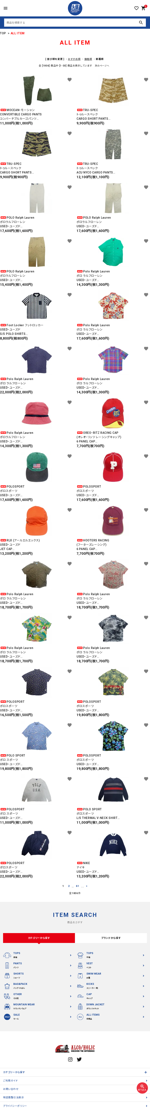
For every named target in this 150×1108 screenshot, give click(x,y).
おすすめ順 (74, 59)
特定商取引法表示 (13, 1097)
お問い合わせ (10, 1089)
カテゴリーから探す (14, 1072)
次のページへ (102, 65)
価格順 (88, 59)
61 (77, 886)
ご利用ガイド (10, 1080)
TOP (3, 33)
